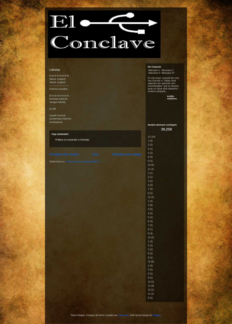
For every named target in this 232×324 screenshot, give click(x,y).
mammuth (123, 315)
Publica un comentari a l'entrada (72, 139)
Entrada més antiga (126, 154)
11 (149, 169)
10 (149, 165)
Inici (95, 154)
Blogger (157, 315)
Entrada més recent (63, 154)
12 (149, 136)
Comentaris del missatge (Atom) (83, 161)
